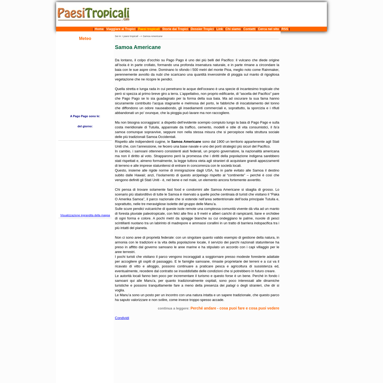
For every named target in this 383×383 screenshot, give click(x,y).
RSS (285, 29)
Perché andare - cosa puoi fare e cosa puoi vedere (234, 308)
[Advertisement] (229, 14)
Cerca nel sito (268, 29)
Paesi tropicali (149, 29)
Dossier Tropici (202, 29)
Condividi (122, 318)
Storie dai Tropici (175, 29)
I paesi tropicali (130, 36)
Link (219, 29)
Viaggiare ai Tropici (120, 29)
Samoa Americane (153, 36)
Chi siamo (233, 29)
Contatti (249, 29)
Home (99, 29)
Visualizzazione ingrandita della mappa (85, 215)
